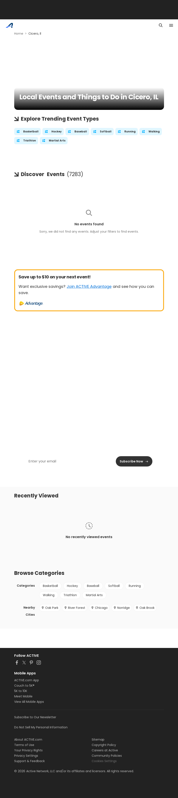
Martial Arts (94, 595)
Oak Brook (145, 608)
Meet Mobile (23, 696)
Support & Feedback (29, 761)
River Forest (74, 608)
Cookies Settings (104, 761)
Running (135, 586)
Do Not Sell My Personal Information (41, 727)
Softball (114, 586)
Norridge (121, 608)
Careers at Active (105, 750)
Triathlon (70, 595)
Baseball (93, 586)
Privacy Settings (26, 755)
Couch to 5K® (24, 685)
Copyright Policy (104, 745)
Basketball (50, 586)
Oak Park (49, 608)
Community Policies (107, 755)
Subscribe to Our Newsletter (35, 717)
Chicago (99, 608)
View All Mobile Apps (29, 702)
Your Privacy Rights (28, 750)
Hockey (72, 586)
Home (18, 33)
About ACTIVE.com (28, 739)
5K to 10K (20, 691)
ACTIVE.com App (26, 680)
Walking (48, 595)
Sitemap (98, 739)
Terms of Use (24, 745)
